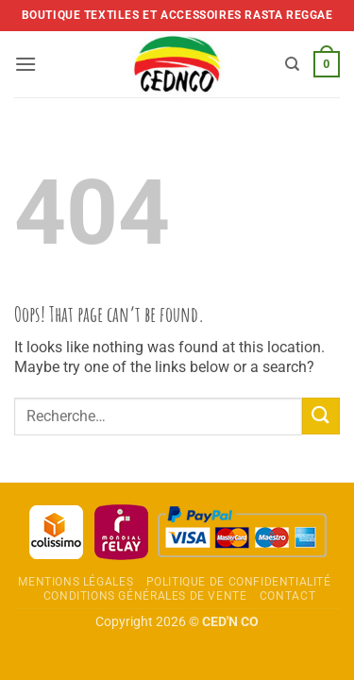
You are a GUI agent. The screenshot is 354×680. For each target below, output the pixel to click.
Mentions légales (75, 581)
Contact (287, 596)
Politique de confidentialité (238, 581)
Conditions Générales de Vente (145, 596)
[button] (25, 64)
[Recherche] (292, 64)
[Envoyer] (321, 416)
